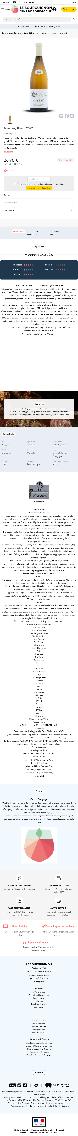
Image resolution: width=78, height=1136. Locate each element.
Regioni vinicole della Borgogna (39, 1048)
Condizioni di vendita (39, 1004)
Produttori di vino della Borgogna (39, 1054)
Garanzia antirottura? (39, 202)
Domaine (49, 234)
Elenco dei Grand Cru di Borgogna (39, 1046)
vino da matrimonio (39, 1023)
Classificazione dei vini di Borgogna (39, 1043)
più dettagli (8, 151)
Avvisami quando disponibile (39, 187)
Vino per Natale (39, 1029)
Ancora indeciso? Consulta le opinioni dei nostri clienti (39, 949)
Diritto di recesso (39, 998)
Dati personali (39, 1007)
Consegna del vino (39, 1017)
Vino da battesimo (39, 1026)
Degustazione (18, 231)
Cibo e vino (36, 231)
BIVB (42, 775)
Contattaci (39, 1072)
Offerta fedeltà (39, 992)
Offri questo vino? (39, 210)
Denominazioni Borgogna (39, 1051)
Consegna (39, 195)
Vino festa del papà (39, 1032)
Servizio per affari (39, 1020)
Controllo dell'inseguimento (39, 995)
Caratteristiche (54, 231)
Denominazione (31, 234)
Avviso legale (39, 1001)
